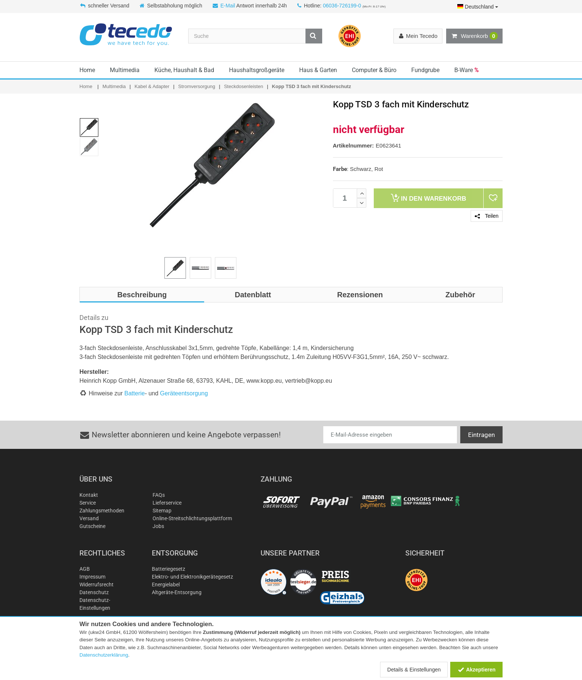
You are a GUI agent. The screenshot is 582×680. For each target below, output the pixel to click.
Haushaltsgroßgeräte (256, 70)
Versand (89, 518)
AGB (84, 569)
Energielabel (166, 584)
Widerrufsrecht (96, 584)
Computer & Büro (374, 70)
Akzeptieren (476, 669)
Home (87, 70)
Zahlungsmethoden (101, 511)
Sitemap (162, 511)
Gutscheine (92, 526)
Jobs (158, 526)
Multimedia (125, 70)
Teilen (486, 216)
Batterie (134, 393)
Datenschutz (94, 592)
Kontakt (88, 495)
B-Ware (466, 70)
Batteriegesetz (168, 569)
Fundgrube (425, 70)
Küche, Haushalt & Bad (184, 70)
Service (87, 503)
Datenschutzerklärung (103, 655)
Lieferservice (167, 503)
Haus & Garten (318, 70)
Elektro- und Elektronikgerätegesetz (192, 577)
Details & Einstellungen (414, 670)
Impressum (92, 577)
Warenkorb (474, 36)
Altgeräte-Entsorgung (177, 592)
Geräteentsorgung (184, 393)
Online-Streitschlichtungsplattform (192, 518)
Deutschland (477, 7)
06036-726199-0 (342, 6)
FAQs (159, 495)
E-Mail (227, 6)
